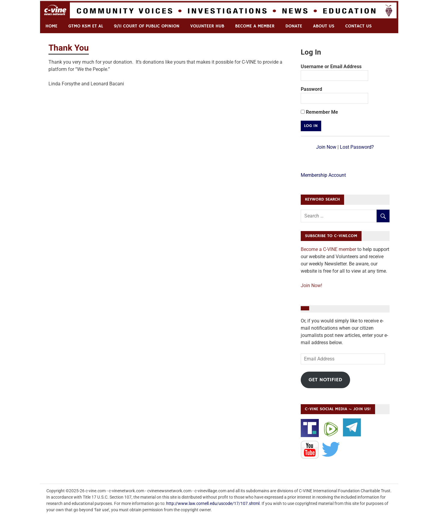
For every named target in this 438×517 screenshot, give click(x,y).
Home (51, 26)
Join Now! (311, 285)
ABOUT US (323, 26)
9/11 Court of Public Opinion (146, 26)
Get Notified (325, 379)
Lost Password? (357, 147)
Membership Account (323, 175)
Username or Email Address (331, 66)
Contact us (358, 26)
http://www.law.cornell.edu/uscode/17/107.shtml (212, 503)
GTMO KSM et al (85, 26)
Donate (293, 26)
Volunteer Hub (207, 26)
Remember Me (319, 112)
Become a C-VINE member (328, 249)
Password (311, 89)
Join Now (326, 147)
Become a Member (255, 26)
